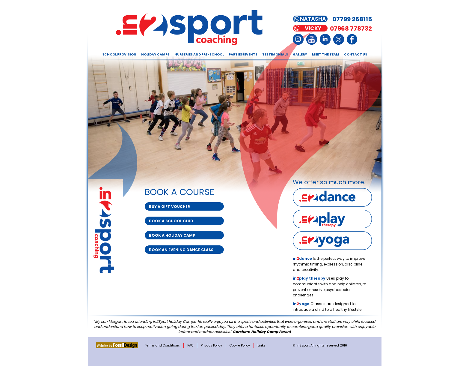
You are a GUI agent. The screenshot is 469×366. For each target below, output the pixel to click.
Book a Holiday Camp (172, 235)
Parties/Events (243, 54)
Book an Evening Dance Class (181, 249)
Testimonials (275, 54)
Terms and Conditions (162, 345)
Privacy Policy (211, 345)
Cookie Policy (240, 345)
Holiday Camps (155, 54)
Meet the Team (325, 54)
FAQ (190, 345)
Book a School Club (171, 221)
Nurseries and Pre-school (199, 54)
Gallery (300, 54)
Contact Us (355, 54)
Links (261, 345)
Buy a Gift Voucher (169, 206)
